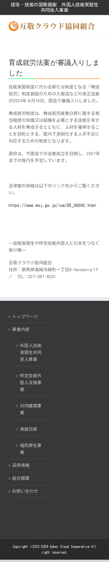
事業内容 (20, 329)
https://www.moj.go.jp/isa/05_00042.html (53, 205)
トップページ (25, 316)
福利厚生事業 (31, 449)
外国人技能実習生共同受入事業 (31, 352)
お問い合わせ (25, 491)
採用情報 (20, 465)
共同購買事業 (31, 409)
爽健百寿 (28, 429)
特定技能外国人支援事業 (31, 383)
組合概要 (20, 478)
